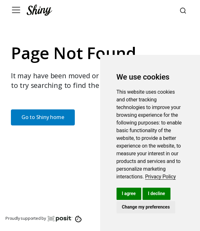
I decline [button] (156, 193)
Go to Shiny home (43, 117)
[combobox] (184, 10)
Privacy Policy (160, 177)
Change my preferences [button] (146, 207)
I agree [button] (129, 193)
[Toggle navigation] (16, 10)
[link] (160, 177)
